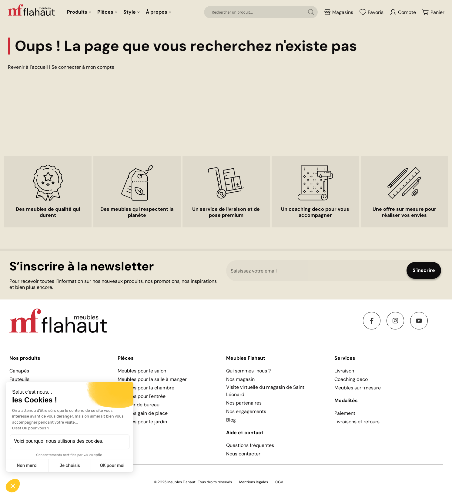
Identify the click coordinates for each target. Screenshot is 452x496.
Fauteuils (19, 379)
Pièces (105, 12)
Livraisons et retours (357, 421)
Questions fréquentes (250, 445)
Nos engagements (246, 411)
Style (129, 12)
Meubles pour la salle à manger (152, 379)
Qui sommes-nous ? (248, 371)
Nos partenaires (244, 403)
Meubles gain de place (143, 413)
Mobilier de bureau (138, 405)
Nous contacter (243, 454)
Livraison (344, 371)
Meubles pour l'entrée (142, 396)
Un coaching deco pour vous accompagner (315, 212)
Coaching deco (351, 379)
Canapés (19, 371)
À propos (156, 12)
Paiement (344, 413)
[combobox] (261, 12)
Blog (231, 420)
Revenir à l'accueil (28, 67)
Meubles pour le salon (142, 371)
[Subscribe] (424, 270)
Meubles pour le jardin (142, 421)
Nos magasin (240, 379)
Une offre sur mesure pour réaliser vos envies (404, 212)
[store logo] (32, 9)
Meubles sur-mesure (357, 388)
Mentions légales (253, 482)
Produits (77, 12)
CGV (279, 482)
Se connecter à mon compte (83, 67)
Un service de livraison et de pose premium (226, 212)
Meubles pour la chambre (146, 388)
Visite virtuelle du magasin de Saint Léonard (265, 391)
